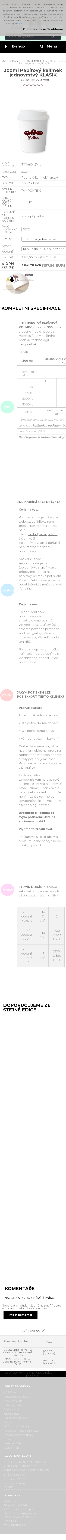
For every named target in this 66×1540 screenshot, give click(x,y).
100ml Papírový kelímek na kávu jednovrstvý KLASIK (19, 1021)
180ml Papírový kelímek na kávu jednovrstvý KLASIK (19, 1086)
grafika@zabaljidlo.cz (42, 534)
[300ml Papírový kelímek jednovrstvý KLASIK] (17, 285)
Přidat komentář (20, 1314)
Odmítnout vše (34, 29)
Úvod (5, 61)
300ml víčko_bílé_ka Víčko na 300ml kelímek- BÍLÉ (18, 1362)
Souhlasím (55, 29)
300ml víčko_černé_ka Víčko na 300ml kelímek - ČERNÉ (18, 1352)
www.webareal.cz (47, 1537)
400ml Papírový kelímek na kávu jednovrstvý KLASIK (19, 1216)
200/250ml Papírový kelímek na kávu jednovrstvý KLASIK (19, 1151)
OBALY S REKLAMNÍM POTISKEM (29, 61)
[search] (57, 36)
